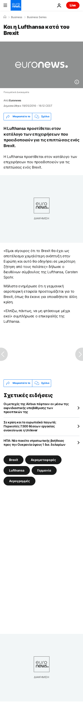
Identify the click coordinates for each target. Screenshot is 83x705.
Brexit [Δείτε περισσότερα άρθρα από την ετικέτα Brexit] (13, 459)
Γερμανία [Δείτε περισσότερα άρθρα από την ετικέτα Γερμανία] (44, 470)
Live (73, 5)
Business (16, 17)
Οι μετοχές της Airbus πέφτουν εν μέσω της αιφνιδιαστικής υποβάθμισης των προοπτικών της (36, 408)
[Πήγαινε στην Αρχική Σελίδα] (16, 5)
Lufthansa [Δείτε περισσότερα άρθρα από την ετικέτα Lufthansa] (16, 470)
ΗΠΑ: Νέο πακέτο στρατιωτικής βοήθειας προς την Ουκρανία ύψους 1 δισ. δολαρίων (35, 442)
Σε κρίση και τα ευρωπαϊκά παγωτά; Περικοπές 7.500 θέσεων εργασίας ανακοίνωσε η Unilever (30, 426)
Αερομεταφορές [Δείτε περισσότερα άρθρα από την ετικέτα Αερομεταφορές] (43, 459)
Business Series (36, 17)
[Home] (5, 17)
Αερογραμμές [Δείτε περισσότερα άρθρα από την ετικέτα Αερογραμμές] (19, 481)
